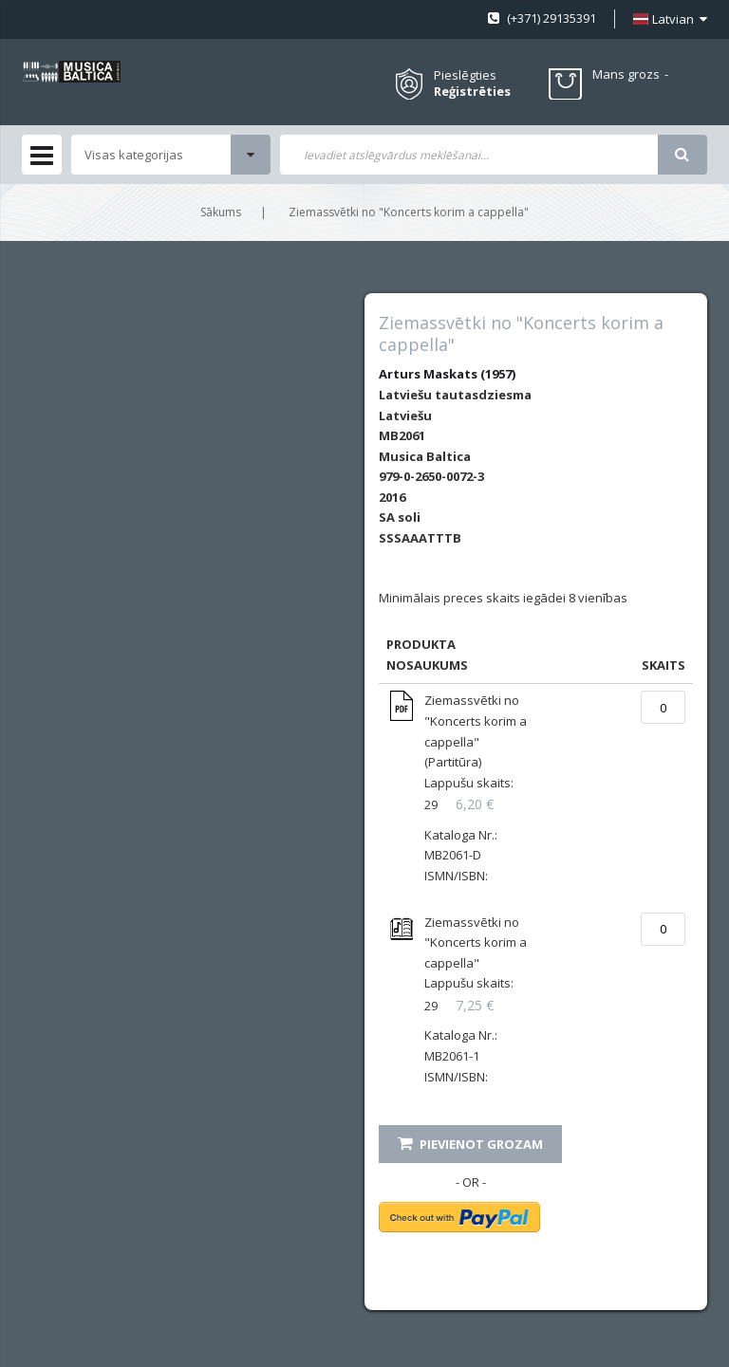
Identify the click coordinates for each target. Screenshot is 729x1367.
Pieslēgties (465, 74)
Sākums (220, 212)
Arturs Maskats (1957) (447, 373)
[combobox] (469, 155)
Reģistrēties (472, 91)
